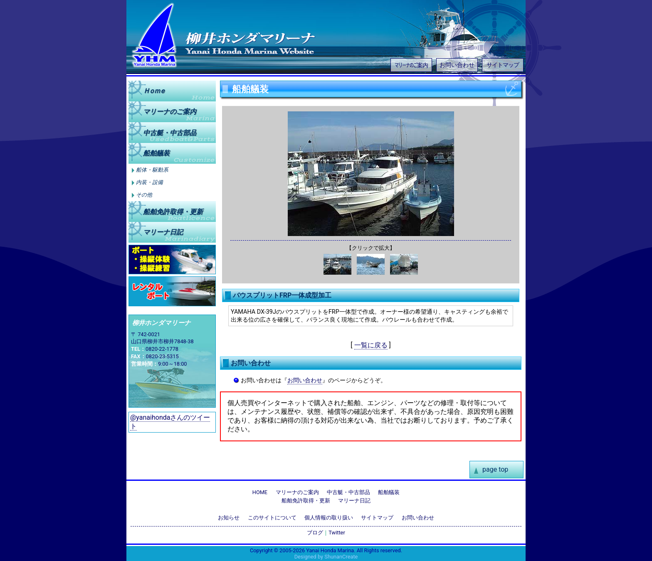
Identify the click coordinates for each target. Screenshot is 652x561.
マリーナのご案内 (411, 65)
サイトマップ (503, 65)
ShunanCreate (341, 557)
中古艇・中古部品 (348, 492)
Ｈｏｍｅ (154, 90)
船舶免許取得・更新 (306, 500)
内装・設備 (149, 182)
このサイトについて (272, 517)
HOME (259, 492)
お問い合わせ (457, 65)
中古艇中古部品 (169, 132)
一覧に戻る (371, 345)
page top (495, 469)
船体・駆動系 (152, 170)
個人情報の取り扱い (328, 517)
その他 (144, 195)
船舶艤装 (156, 153)
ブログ (315, 532)
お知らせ (229, 517)
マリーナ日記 (163, 232)
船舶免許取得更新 (173, 211)
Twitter (336, 532)
